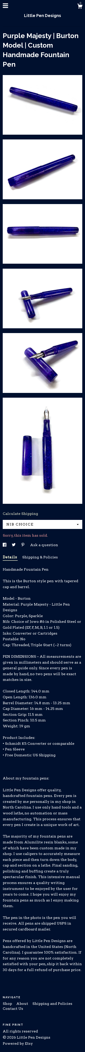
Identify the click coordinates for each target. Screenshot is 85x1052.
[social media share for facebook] (5, 545)
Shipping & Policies (40, 557)
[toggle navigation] (5, 5)
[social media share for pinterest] (23, 545)
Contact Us (13, 1008)
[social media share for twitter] (14, 545)
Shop (8, 1003)
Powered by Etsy (18, 1043)
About (22, 1003)
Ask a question (44, 545)
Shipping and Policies (52, 1003)
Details (10, 557)
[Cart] (79, 6)
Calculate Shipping (20, 513)
